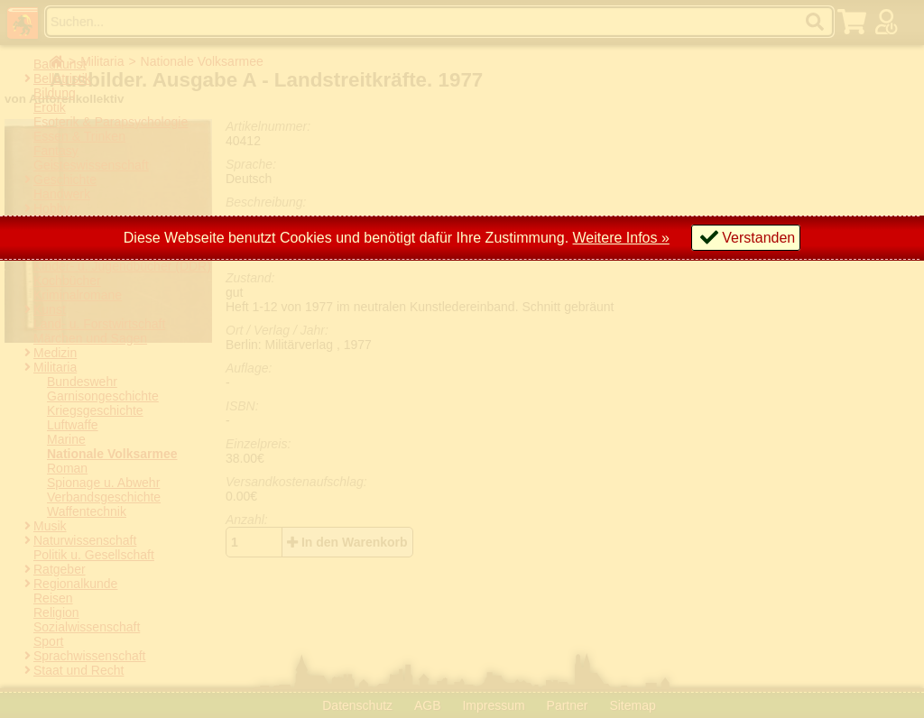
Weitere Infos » (621, 237)
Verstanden (758, 237)
